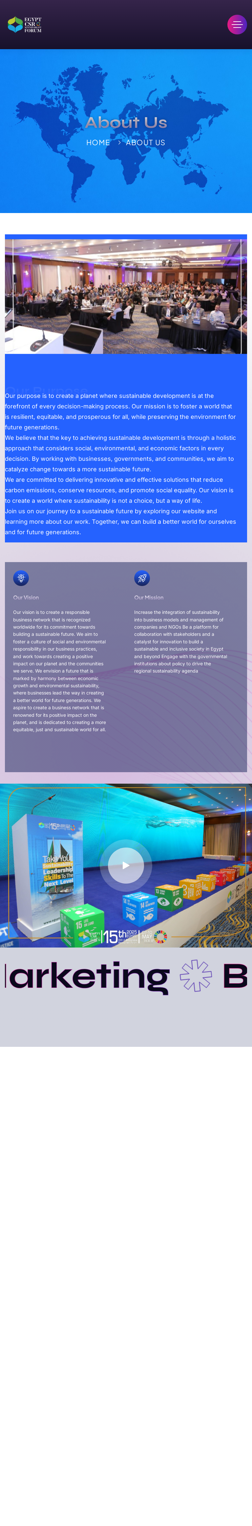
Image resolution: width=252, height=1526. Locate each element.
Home (98, 142)
